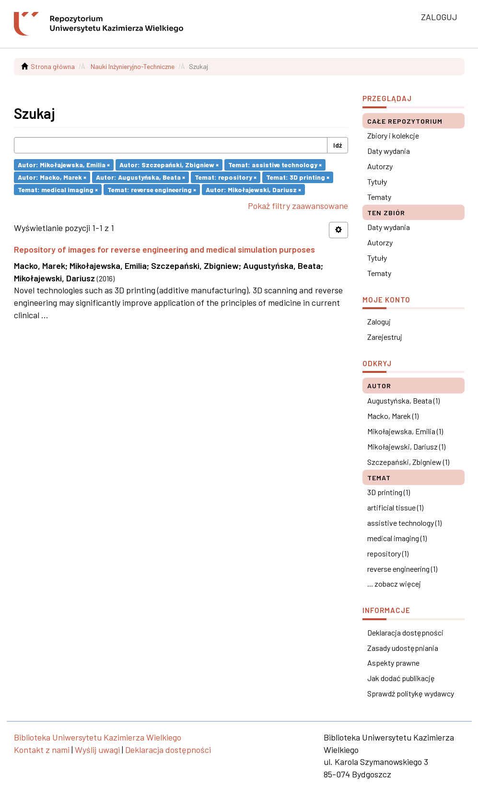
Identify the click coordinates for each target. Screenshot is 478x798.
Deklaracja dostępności (405, 632)
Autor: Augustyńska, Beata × (140, 177)
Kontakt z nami (42, 749)
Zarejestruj (384, 336)
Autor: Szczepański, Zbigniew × (169, 165)
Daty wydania (388, 150)
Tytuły (377, 181)
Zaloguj (379, 321)
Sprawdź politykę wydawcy (410, 693)
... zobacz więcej (394, 583)
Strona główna (53, 66)
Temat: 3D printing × (297, 177)
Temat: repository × (225, 177)
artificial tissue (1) (395, 507)
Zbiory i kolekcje (393, 135)
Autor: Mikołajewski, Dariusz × (253, 189)
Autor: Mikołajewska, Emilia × (64, 165)
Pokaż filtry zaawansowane (298, 205)
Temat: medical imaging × (58, 189)
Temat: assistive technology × (275, 165)
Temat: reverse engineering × (151, 189)
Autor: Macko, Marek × (52, 177)
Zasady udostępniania (402, 647)
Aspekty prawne (393, 662)
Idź (337, 145)
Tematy (379, 196)
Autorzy (380, 166)
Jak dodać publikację (401, 677)
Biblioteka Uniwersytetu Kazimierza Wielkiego (97, 737)
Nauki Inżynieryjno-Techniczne (133, 66)
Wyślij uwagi (97, 749)
